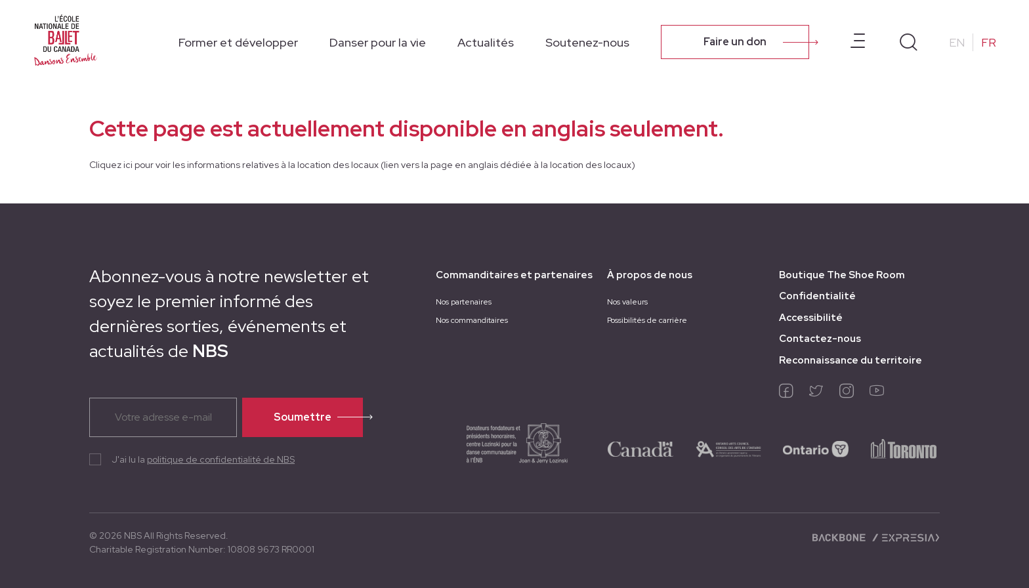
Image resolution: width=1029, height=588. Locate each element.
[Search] (908, 42)
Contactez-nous (820, 338)
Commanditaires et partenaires (514, 275)
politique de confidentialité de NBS (221, 459)
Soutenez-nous (587, 42)
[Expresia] (905, 537)
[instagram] (846, 393)
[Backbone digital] (840, 537)
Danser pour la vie (377, 42)
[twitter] (816, 393)
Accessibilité (811, 317)
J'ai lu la (203, 459)
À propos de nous (649, 275)
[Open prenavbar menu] (857, 42)
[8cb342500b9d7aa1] (903, 448)
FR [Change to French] (988, 42)
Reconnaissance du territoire (850, 360)
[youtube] (877, 393)
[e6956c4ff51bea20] (504, 448)
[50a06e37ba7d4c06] (640, 448)
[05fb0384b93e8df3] (728, 448)
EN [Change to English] (957, 42)
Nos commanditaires (472, 320)
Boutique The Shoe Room (842, 275)
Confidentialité (817, 296)
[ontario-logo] (816, 448)
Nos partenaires (464, 302)
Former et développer (238, 42)
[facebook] (786, 393)
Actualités (485, 42)
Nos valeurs (627, 302)
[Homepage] (65, 40)
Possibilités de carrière (647, 320)
